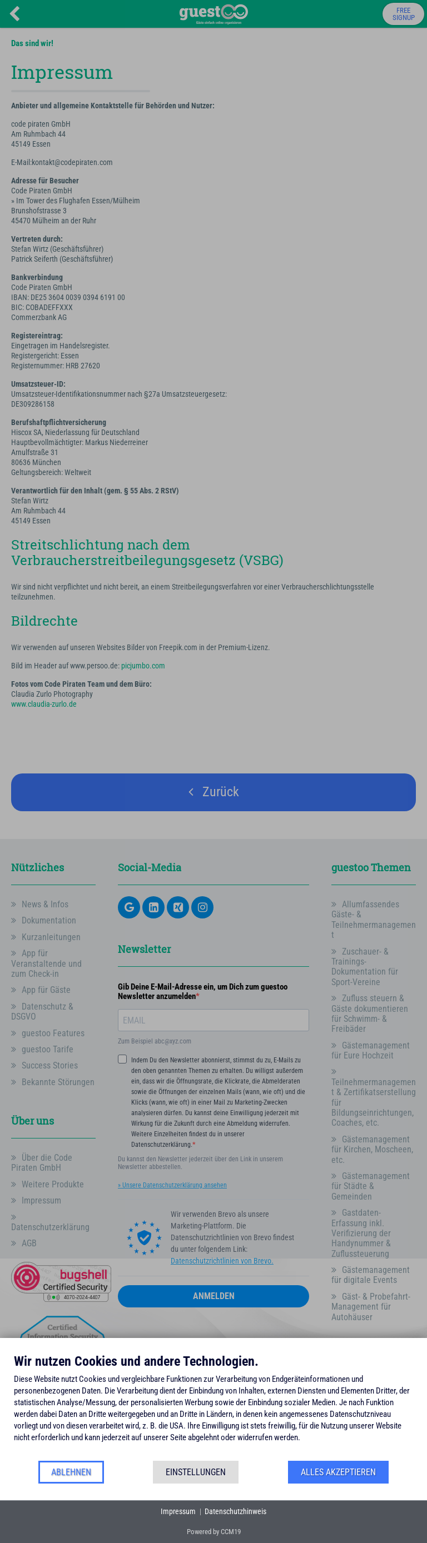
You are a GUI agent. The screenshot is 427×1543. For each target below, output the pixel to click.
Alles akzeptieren (338, 1472)
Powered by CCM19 (214, 1531)
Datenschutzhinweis (235, 1511)
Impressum (178, 1511)
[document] (213, 1406)
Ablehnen (71, 1472)
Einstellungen (196, 1472)
